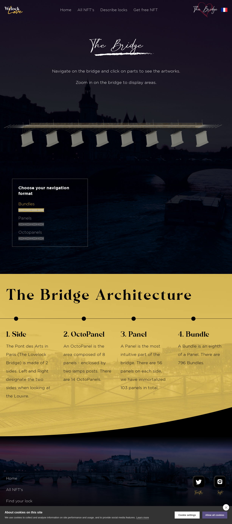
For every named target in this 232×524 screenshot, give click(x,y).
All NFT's (85, 10)
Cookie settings (187, 515)
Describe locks (113, 10)
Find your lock (19, 501)
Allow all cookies (214, 515)
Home (65, 10)
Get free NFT (145, 10)
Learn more (142, 517)
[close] (226, 507)
